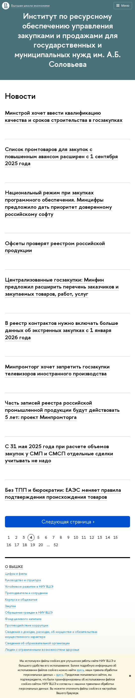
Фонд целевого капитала (23, 619)
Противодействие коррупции (26, 625)
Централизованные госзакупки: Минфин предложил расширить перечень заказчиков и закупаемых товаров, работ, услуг (62, 286)
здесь (80, 670)
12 (92, 537)
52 (56, 544)
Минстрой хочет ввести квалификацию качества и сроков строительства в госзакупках (63, 116)
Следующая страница (67, 521)
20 (40, 544)
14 (107, 537)
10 (76, 537)
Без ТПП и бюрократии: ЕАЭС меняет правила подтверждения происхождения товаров (63, 493)
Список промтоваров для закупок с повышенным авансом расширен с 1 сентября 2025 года (61, 156)
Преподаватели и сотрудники (26, 593)
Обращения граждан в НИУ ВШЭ (29, 612)
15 (115, 537)
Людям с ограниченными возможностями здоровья (42, 649)
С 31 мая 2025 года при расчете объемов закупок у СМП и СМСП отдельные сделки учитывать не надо (59, 453)
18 (25, 544)
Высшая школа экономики (30, 5)
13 (100, 537)
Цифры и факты (16, 573)
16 (9, 544)
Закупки (10, 606)
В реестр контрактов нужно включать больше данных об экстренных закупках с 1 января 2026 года (61, 330)
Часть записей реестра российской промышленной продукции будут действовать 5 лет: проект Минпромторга (62, 409)
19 (33, 544)
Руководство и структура (23, 580)
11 (84, 537)
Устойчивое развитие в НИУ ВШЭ (29, 586)
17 (17, 544)
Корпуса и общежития (21, 599)
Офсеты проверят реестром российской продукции (55, 246)
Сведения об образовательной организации (37, 643)
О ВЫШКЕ (14, 566)
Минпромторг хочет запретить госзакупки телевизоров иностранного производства (57, 370)
